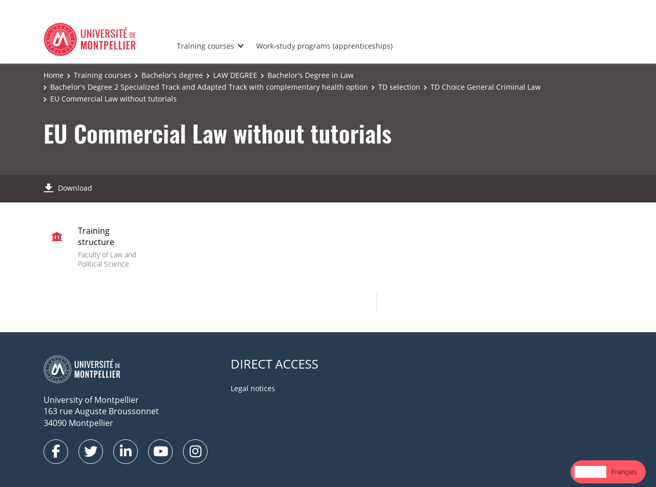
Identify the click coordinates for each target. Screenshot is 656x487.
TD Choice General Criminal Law (485, 87)
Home (54, 75)
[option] (624, 472)
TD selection (399, 87)
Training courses (205, 46)
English (590, 471)
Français (624, 471)
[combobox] (590, 472)
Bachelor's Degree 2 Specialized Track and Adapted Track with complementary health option (209, 87)
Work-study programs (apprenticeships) (324, 46)
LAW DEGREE (235, 75)
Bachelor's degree (172, 75)
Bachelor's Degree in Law (311, 75)
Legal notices (253, 388)
